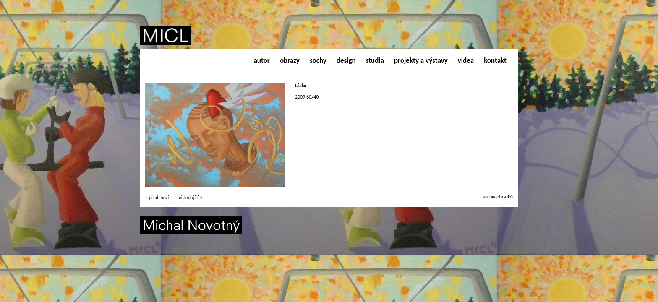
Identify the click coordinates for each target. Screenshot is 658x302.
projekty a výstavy (421, 60)
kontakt (495, 60)
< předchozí (157, 197)
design (346, 60)
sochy (318, 60)
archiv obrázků (498, 197)
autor (261, 60)
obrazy (290, 60)
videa (466, 60)
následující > (189, 197)
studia (375, 60)
